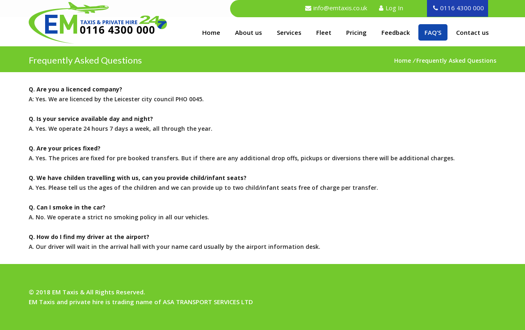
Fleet (323, 32)
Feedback (395, 32)
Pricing (356, 32)
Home (214, 32)
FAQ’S (433, 32)
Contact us (472, 32)
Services (289, 32)
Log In (394, 8)
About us (248, 32)
